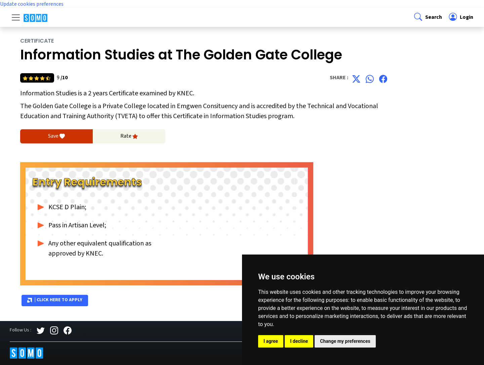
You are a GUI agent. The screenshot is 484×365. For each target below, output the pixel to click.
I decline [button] (299, 341)
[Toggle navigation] (16, 17)
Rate (129, 136)
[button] (427, 17)
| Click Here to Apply (54, 300)
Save (56, 136)
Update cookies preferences (32, 4)
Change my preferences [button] (345, 341)
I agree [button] (271, 341)
